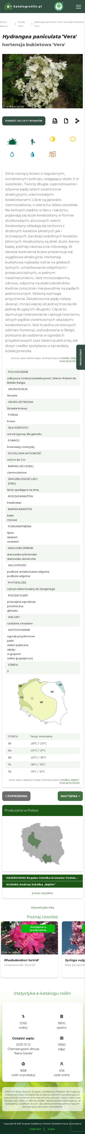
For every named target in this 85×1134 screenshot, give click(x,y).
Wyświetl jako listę (42, 907)
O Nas (51, 1129)
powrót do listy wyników (23, 120)
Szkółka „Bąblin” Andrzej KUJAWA (70, 360)
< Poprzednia (16, 796)
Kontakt (35, 1129)
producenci (80, 357)
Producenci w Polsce (21, 810)
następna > (70, 796)
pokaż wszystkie (42, 893)
